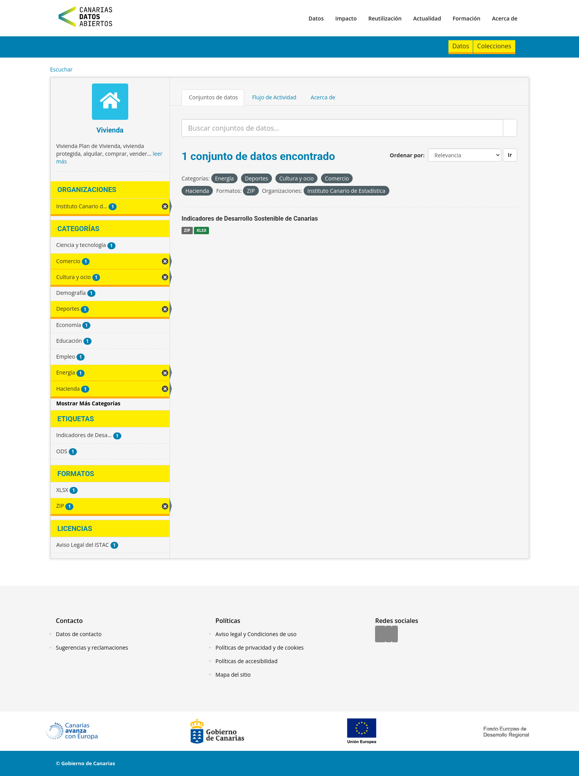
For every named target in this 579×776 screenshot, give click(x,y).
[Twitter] (388, 634)
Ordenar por (406, 155)
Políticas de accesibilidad (247, 661)
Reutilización (384, 18)
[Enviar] (510, 128)
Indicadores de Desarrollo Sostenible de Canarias (250, 218)
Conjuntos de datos (213, 97)
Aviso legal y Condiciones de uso (256, 634)
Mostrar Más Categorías (88, 403)
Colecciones (494, 46)
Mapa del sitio (233, 674)
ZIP (187, 230)
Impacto (346, 18)
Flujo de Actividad (274, 97)
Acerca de (505, 18)
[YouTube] (395, 634)
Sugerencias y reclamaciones (92, 647)
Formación (467, 18)
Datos (316, 18)
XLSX (202, 230)
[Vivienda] (110, 102)
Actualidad (427, 18)
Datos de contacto (79, 634)
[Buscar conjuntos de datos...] (342, 128)
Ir (510, 154)
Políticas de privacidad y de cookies (260, 647)
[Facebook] (380, 634)
